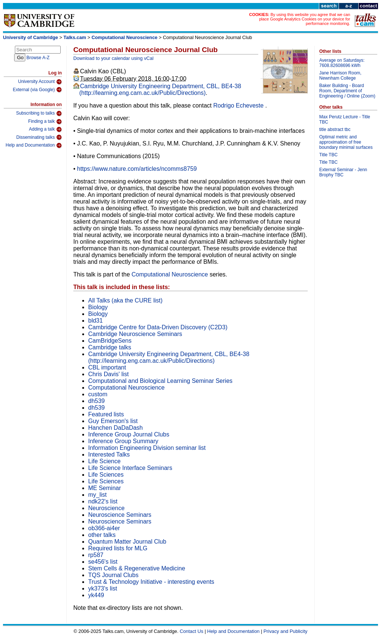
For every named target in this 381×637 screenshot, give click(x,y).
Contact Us (191, 631)
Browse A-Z (37, 57)
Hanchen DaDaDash (115, 428)
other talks (102, 535)
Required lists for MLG (117, 548)
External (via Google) (37, 90)
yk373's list (102, 588)
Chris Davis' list (108, 374)
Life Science (104, 461)
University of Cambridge (30, 37)
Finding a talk (45, 122)
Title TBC (328, 154)
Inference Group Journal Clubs (128, 434)
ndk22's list (103, 501)
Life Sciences (106, 474)
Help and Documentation (34, 145)
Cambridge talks (109, 347)
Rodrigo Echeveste (239, 105)
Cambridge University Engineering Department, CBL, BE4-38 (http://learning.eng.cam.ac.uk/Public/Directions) (160, 89)
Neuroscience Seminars (119, 515)
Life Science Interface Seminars (130, 468)
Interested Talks (109, 454)
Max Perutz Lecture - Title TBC (344, 119)
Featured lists (106, 414)
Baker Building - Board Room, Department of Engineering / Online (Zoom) (347, 91)
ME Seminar (104, 488)
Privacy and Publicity (285, 631)
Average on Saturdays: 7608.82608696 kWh (342, 63)
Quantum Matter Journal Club (127, 541)
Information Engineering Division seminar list (147, 448)
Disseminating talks (39, 137)
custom (98, 394)
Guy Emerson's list (113, 421)
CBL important (107, 367)
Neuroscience (106, 508)
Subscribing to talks (39, 113)
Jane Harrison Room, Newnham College (340, 75)
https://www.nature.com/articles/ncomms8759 (137, 169)
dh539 (96, 401)
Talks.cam (75, 37)
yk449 (96, 595)
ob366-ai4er (104, 528)
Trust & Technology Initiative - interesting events (151, 582)
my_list (97, 495)
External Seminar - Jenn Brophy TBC (343, 172)
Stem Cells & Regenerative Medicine (136, 568)
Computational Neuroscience (124, 37)
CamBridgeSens (110, 340)
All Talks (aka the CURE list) (125, 300)
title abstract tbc (334, 129)
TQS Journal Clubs (113, 575)
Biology (98, 307)
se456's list (103, 561)
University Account (40, 82)
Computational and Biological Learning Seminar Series (160, 381)
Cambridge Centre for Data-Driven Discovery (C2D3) (157, 327)
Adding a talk (45, 129)
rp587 (95, 555)
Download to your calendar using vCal (113, 58)
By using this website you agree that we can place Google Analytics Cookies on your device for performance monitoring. (304, 19)
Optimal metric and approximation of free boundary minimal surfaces (345, 142)
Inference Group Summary (123, 441)
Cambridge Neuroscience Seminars (135, 334)
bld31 (95, 320)
